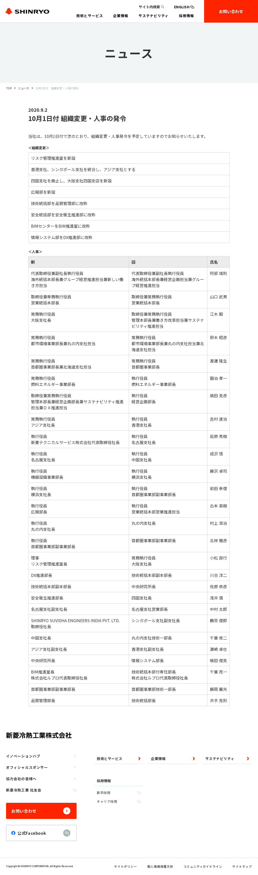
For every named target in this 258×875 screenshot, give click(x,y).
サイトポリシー (125, 866)
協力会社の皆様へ (41, 778)
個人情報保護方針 (160, 866)
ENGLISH (184, 6)
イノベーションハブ (41, 756)
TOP (9, 88)
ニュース (23, 88)
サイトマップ (242, 866)
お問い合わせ (231, 11)
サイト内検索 (151, 6)
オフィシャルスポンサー (41, 767)
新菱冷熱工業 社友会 (41, 789)
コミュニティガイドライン (202, 866)
